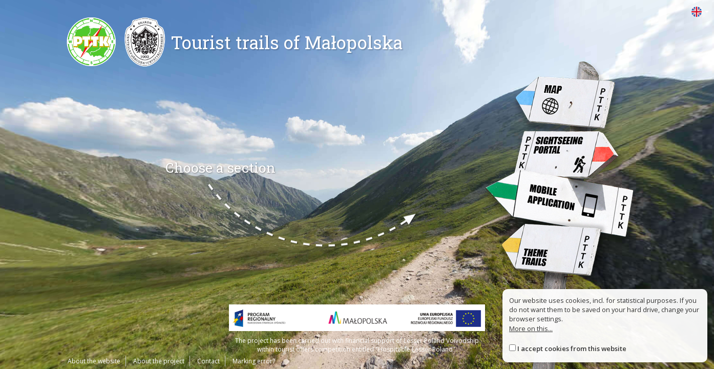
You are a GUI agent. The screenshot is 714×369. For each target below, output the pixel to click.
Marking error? (254, 361)
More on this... (531, 328)
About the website (94, 361)
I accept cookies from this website (571, 348)
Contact (208, 361)
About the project (158, 361)
